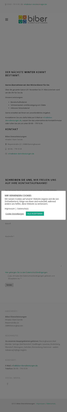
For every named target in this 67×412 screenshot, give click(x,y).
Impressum (10, 208)
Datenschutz (22, 208)
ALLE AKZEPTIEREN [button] (35, 213)
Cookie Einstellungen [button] (14, 213)
